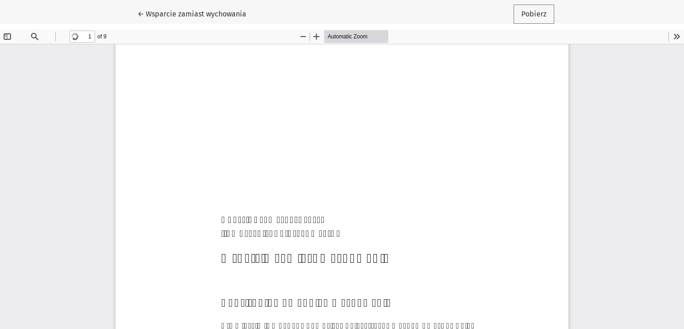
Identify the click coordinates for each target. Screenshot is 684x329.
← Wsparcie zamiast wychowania (192, 13)
